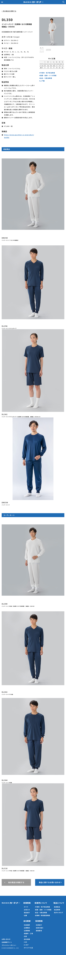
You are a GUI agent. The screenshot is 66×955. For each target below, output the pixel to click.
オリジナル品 (28, 948)
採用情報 (39, 921)
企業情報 (27, 931)
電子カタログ (58, 913)
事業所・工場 (28, 933)
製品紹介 (27, 913)
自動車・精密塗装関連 (42, 915)
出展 (25, 915)
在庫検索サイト (7, 942)
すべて (26, 907)
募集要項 (39, 931)
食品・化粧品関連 (41, 913)
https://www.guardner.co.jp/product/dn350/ (19, 136)
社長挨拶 (27, 925)
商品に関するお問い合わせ (50, 882)
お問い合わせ (6, 939)
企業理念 (27, 928)
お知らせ (27, 910)
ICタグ (26, 945)
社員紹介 (39, 925)
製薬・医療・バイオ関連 (43, 910)
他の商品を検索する (16, 882)
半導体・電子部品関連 (42, 907)
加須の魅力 (39, 928)
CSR (25, 942)
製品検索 (57, 910)
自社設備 (27, 939)
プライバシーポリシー (9, 945)
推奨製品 (57, 907)
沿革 (25, 936)
